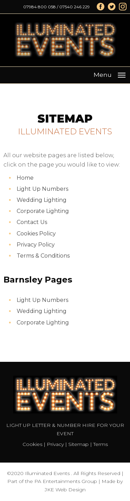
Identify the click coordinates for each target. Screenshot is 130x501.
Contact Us (32, 222)
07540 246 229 (74, 6)
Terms (100, 444)
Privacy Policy (36, 244)
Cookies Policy (36, 233)
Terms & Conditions (43, 255)
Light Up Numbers (42, 189)
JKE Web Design (65, 489)
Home (25, 178)
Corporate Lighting (43, 211)
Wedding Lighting (42, 200)
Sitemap (78, 444)
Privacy (55, 444)
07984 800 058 (39, 6)
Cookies (32, 444)
